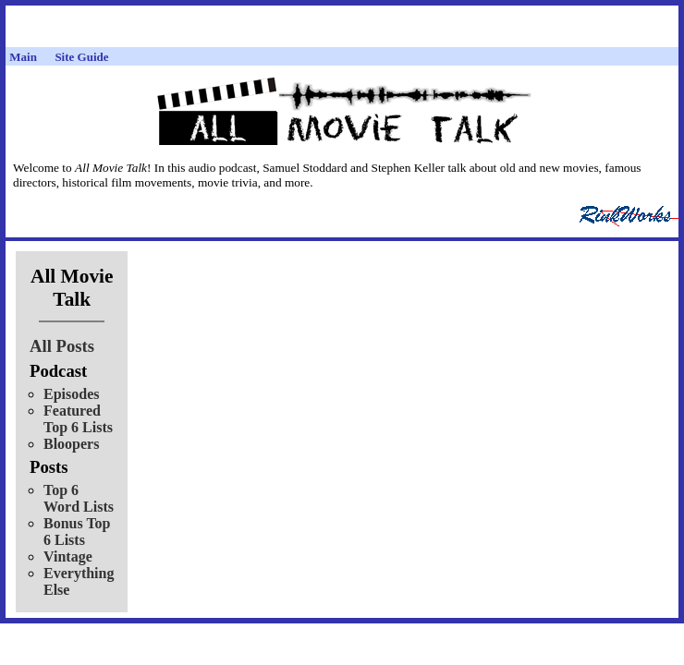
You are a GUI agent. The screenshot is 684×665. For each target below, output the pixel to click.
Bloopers (71, 444)
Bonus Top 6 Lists (77, 531)
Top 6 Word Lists (78, 498)
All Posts (62, 346)
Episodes (71, 394)
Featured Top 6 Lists (78, 419)
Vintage (67, 556)
